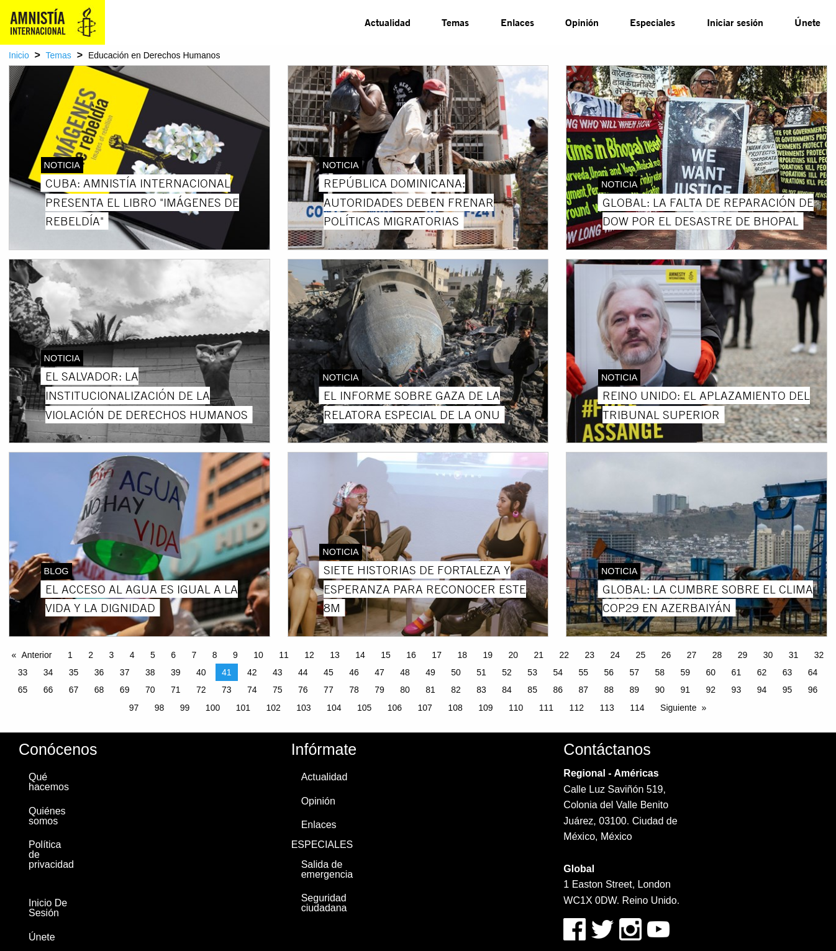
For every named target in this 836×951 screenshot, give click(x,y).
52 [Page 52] (507, 672)
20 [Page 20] (513, 655)
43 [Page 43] (278, 672)
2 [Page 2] (90, 655)
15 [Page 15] (386, 655)
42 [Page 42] (252, 672)
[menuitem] (387, 22)
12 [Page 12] (309, 655)
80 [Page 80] (405, 690)
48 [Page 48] (405, 672)
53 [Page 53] (532, 672)
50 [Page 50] (456, 672)
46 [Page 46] (354, 672)
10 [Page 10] (258, 655)
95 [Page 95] (788, 690)
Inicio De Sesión (48, 908)
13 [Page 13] (335, 655)
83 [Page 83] (481, 690)
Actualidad (388, 22)
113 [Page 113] (606, 708)
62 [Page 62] (762, 672)
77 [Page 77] (329, 690)
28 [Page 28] (717, 655)
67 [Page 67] (74, 690)
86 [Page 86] (558, 690)
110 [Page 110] (516, 708)
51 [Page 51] (481, 672)
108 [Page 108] (455, 708)
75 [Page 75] (278, 690)
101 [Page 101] (243, 708)
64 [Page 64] (813, 672)
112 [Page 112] (577, 708)
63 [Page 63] (788, 672)
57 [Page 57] (634, 672)
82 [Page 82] (456, 690)
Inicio (19, 55)
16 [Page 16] (411, 655)
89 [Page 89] (634, 690)
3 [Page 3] (111, 655)
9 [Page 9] (235, 655)
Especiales (652, 22)
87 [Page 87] (583, 690)
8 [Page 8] (214, 655)
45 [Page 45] (329, 672)
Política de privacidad (51, 854)
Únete (807, 22)
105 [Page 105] (364, 708)
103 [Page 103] (303, 708)
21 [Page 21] (538, 655)
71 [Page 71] (176, 690)
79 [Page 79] (379, 690)
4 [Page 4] (132, 655)
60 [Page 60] (711, 672)
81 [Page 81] (430, 690)
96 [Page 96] (813, 690)
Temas (455, 22)
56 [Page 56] (609, 672)
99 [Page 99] (185, 708)
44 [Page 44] (303, 672)
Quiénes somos (47, 816)
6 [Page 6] (173, 655)
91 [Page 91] (686, 690)
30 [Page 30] (768, 655)
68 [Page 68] (99, 690)
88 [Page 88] (609, 690)
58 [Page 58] (660, 672)
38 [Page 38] (150, 672)
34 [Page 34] (48, 672)
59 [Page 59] (686, 672)
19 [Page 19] (488, 655)
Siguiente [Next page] (678, 708)
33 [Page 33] (23, 672)
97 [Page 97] (134, 708)
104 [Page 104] (334, 708)
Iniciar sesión (735, 22)
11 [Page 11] (284, 655)
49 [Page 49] (430, 672)
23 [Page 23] (590, 655)
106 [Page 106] (395, 708)
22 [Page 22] (565, 655)
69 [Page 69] (125, 690)
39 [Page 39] (176, 672)
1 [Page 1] (70, 655)
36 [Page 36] (99, 672)
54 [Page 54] (558, 672)
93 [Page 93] (737, 690)
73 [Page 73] (227, 690)
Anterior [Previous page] (36, 655)
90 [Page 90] (660, 690)
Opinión (582, 22)
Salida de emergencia (327, 869)
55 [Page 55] (583, 672)
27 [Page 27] (692, 655)
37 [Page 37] (125, 672)
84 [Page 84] (507, 690)
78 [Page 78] (354, 690)
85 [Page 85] (532, 690)
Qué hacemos (49, 782)
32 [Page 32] (819, 655)
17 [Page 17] (437, 655)
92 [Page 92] (711, 690)
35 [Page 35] (74, 672)
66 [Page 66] (48, 690)
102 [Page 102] (273, 708)
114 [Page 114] (637, 708)
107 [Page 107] (425, 708)
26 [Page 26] (666, 655)
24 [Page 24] (615, 655)
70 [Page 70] (150, 690)
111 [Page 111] (546, 708)
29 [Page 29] (743, 655)
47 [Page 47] (379, 672)
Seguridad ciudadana (324, 903)
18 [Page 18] (462, 655)
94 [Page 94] (762, 690)
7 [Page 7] (193, 655)
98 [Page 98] (160, 708)
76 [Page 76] (303, 690)
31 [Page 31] (794, 655)
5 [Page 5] (152, 655)
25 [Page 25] (641, 655)
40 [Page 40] (201, 672)
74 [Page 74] (252, 690)
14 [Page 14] (360, 655)
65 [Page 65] (23, 690)
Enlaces (517, 22)
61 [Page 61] (737, 672)
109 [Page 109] (485, 708)
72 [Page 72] (201, 690)
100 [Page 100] (213, 708)
